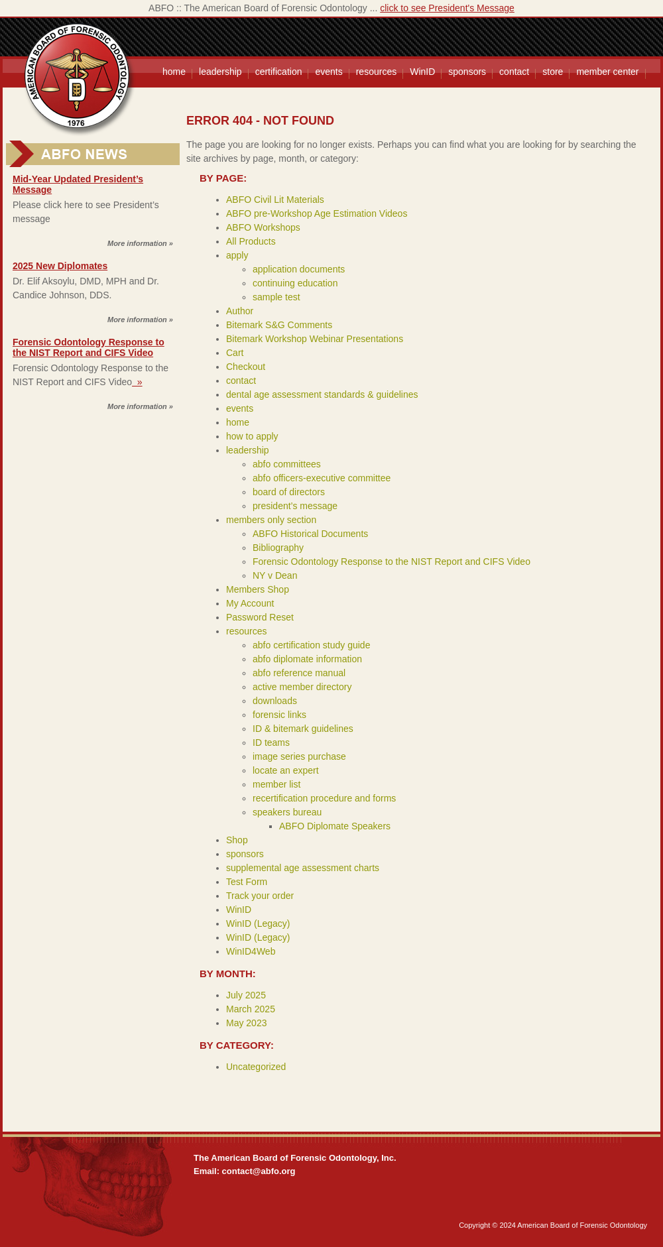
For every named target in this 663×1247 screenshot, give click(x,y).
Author (239, 311)
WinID (422, 71)
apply (237, 255)
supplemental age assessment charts (302, 867)
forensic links (279, 714)
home (174, 71)
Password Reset (260, 617)
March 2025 (250, 1009)
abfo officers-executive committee (322, 478)
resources (376, 71)
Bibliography (278, 547)
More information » (140, 243)
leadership (220, 71)
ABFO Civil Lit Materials (275, 199)
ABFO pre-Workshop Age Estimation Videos (316, 213)
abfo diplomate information (307, 659)
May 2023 (246, 1023)
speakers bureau (287, 812)
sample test (276, 297)
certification (278, 71)
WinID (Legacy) (258, 923)
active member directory (302, 687)
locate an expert (286, 770)
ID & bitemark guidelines (303, 728)
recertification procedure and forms (324, 798)
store (552, 71)
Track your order (260, 895)
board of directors (289, 492)
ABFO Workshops (263, 227)
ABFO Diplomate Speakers (335, 826)
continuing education (295, 283)
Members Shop (257, 589)
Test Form (246, 881)
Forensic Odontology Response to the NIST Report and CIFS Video (88, 347)
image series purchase (299, 756)
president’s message (295, 506)
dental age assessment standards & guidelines (322, 394)
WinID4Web (250, 951)
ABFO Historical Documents (310, 533)
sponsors (467, 71)
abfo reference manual (299, 673)
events (328, 71)
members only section (271, 519)
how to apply (252, 436)
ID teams (271, 742)
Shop (237, 840)
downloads (275, 700)
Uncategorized (256, 1066)
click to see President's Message (447, 8)
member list (276, 784)
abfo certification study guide (311, 645)
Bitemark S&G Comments (279, 325)
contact (514, 71)
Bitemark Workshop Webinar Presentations (314, 338)
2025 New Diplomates (60, 266)
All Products (251, 241)
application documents (299, 269)
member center (607, 71)
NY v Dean (275, 575)
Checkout (245, 366)
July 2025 (246, 995)
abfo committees (287, 464)
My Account (250, 603)
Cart (234, 352)
